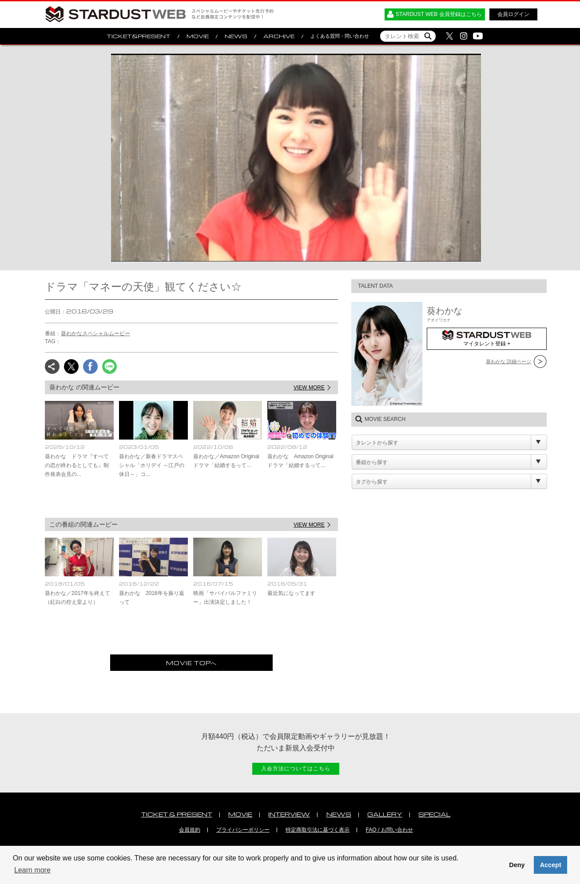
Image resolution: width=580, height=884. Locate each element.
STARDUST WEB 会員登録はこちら (439, 14)
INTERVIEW (289, 814)
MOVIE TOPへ (191, 662)
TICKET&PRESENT (139, 36)
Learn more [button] (32, 870)
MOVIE (198, 36)
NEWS (236, 36)
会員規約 (189, 830)
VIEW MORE (309, 388)
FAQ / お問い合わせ (389, 830)
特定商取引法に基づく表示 (318, 830)
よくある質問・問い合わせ (339, 36)
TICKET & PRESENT (176, 814)
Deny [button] (516, 864)
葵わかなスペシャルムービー (95, 333)
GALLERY (384, 814)
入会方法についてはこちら (295, 768)
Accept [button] (550, 864)
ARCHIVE (278, 36)
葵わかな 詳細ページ (508, 361)
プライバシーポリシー (243, 830)
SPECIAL (434, 814)
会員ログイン (513, 14)
